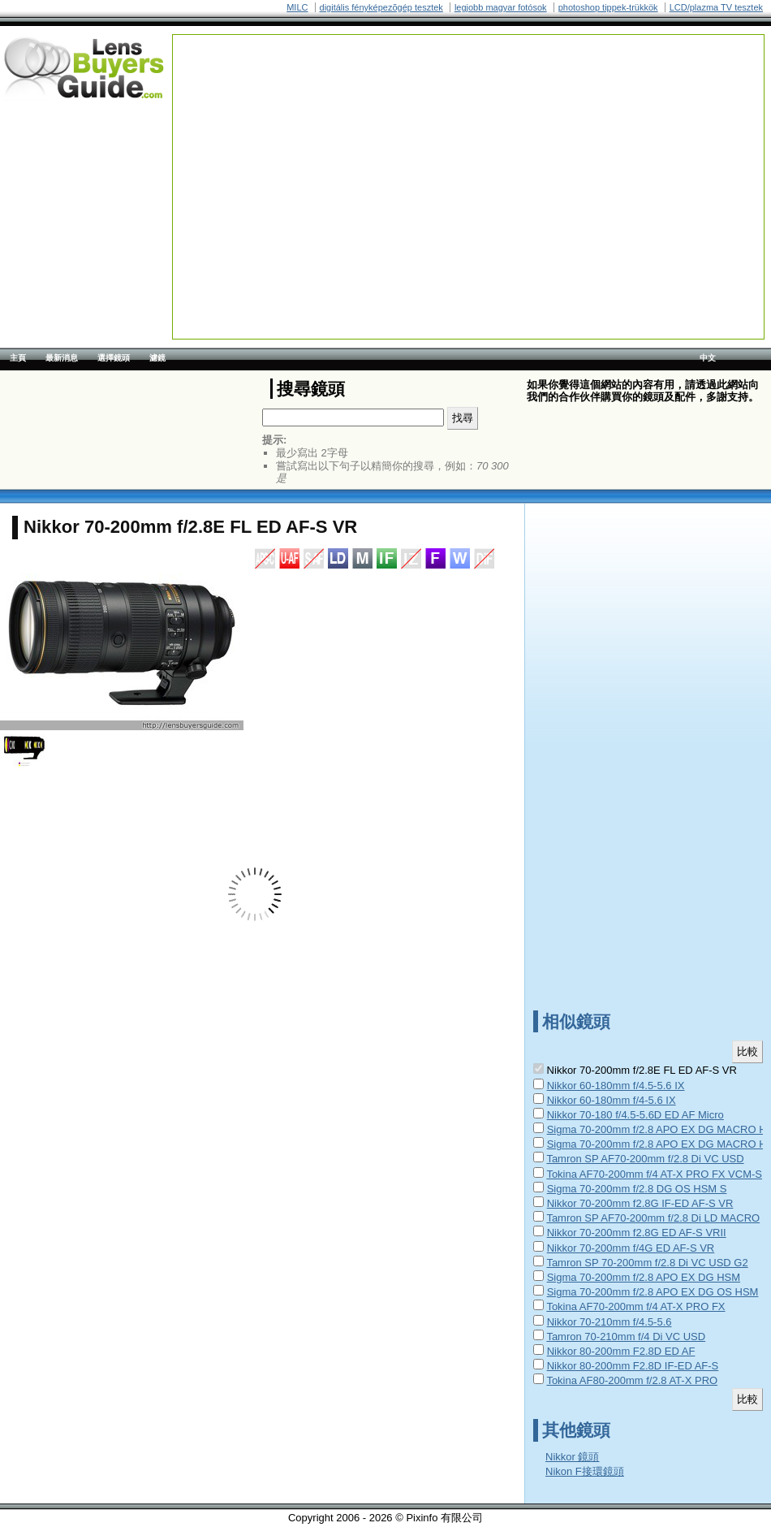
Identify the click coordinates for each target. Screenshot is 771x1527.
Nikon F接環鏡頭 (584, 1471)
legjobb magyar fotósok (500, 7)
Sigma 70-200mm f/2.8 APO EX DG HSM (643, 1277)
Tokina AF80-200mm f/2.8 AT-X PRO (631, 1380)
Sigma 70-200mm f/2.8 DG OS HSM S (637, 1189)
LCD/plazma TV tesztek (716, 7)
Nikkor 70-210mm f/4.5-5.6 (609, 1322)
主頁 (18, 357)
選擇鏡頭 (113, 357)
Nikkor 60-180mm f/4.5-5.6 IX (616, 1085)
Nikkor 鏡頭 (572, 1457)
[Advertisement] (398, 148)
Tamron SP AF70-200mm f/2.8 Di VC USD (644, 1159)
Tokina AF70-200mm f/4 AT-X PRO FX (635, 1306)
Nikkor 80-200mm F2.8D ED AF (621, 1351)
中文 (708, 357)
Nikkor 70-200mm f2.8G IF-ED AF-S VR (640, 1203)
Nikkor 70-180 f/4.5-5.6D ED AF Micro (635, 1115)
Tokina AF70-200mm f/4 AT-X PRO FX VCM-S (654, 1174)
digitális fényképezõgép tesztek (381, 7)
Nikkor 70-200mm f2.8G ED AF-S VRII (636, 1232)
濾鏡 (157, 357)
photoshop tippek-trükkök (608, 7)
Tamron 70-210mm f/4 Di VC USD (625, 1336)
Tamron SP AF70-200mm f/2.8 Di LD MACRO (653, 1218)
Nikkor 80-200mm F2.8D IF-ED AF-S (633, 1366)
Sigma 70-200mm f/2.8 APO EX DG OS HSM (653, 1292)
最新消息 (61, 357)
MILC (297, 7)
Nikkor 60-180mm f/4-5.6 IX (611, 1100)
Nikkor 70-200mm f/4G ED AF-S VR (631, 1248)
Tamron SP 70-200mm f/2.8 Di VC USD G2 (646, 1263)
